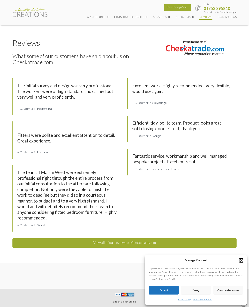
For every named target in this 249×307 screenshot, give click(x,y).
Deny (195, 290)
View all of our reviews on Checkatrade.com (124, 243)
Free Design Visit (177, 7)
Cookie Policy (184, 299)
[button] (241, 260)
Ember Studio (128, 301)
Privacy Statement (202, 299)
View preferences (228, 290)
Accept (163, 290)
